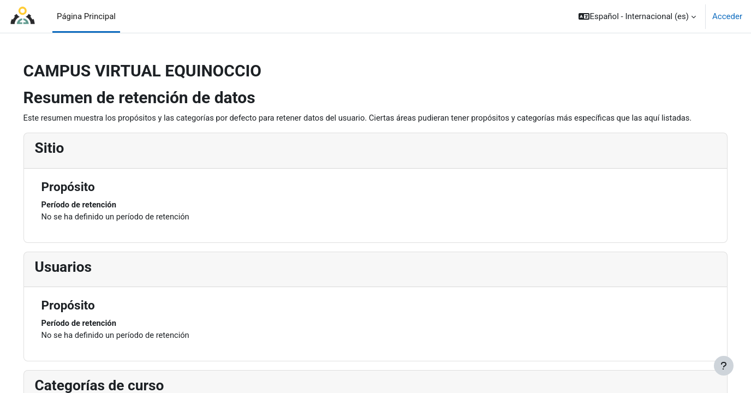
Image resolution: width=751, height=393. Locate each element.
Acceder (727, 16)
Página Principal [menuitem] (86, 16)
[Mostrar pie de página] (724, 366)
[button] (637, 16)
